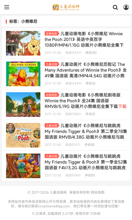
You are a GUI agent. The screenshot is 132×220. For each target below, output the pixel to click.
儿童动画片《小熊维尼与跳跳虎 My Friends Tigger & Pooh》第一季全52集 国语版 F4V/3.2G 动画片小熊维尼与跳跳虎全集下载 (86, 164)
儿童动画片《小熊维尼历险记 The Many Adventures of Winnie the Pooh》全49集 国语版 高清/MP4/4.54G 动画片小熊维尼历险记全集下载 (86, 72)
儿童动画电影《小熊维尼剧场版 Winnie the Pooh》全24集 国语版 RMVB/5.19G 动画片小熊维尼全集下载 (86, 103)
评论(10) (90, 53)
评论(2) (90, 83)
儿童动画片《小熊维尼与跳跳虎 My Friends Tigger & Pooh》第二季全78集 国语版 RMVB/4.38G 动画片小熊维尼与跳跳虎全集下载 (86, 134)
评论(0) (90, 175)
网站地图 (98, 192)
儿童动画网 (66, 7)
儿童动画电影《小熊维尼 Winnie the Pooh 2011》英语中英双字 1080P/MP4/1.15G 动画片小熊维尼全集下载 (84, 42)
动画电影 (52, 34)
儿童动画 (52, 64)
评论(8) (89, 145)
